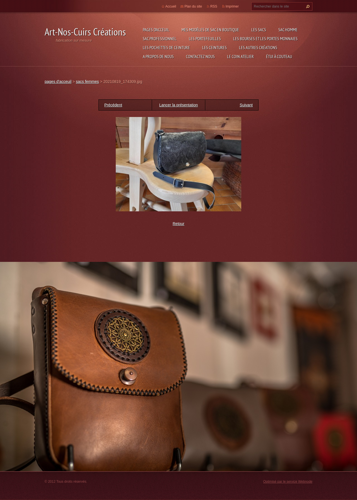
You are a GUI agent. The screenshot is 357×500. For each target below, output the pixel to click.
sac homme (288, 29)
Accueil (170, 6)
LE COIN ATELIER (240, 56)
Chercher (307, 6)
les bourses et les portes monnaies (265, 38)
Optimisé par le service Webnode (287, 482)
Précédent (113, 105)
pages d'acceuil (156, 29)
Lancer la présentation (178, 105)
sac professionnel (160, 38)
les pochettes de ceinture (166, 47)
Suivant (246, 105)
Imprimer (232, 6)
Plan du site (193, 6)
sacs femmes (87, 81)
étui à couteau (279, 56)
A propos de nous (158, 56)
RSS (213, 6)
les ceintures (214, 47)
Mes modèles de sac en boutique (210, 29)
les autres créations (258, 47)
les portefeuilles (205, 38)
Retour (178, 223)
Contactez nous (200, 56)
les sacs (258, 29)
